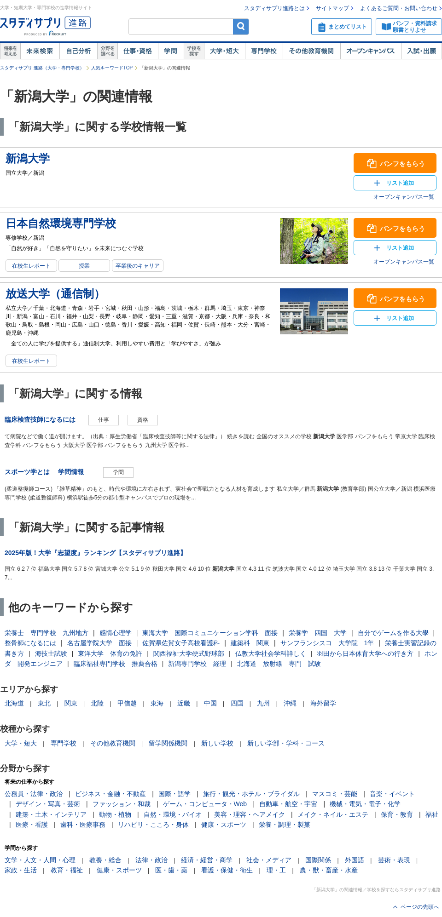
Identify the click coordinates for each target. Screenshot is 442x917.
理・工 (276, 870)
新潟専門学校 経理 (197, 663)
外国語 (354, 860)
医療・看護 (32, 824)
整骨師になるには (30, 643)
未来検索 (39, 51)
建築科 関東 (250, 643)
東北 (44, 703)
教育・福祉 (67, 870)
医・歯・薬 (171, 870)
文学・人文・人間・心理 (40, 860)
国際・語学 (174, 793)
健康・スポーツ (223, 824)
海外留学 (323, 703)
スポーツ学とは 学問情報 (47, 472)
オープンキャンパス (370, 51)
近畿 (183, 703)
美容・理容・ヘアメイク (249, 814)
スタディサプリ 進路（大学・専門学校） (42, 67)
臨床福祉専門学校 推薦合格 (115, 663)
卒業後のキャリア (138, 266)
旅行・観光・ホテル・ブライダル (251, 793)
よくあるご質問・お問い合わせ (398, 8)
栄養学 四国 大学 (318, 632)
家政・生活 (21, 870)
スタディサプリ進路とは (274, 8)
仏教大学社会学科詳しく (270, 653)
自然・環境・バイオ (173, 814)
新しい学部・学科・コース (286, 743)
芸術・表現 (394, 860)
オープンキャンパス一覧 (403, 197)
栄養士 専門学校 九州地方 (46, 632)
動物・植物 (115, 814)
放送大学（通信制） (55, 293)
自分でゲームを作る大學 (393, 632)
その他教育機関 (311, 51)
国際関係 (318, 860)
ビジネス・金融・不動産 (110, 793)
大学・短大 (224, 51)
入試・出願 (421, 51)
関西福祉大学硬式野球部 (188, 653)
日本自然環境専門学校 (61, 223)
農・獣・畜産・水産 (329, 870)
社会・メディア (268, 860)
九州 (263, 703)
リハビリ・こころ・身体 (153, 824)
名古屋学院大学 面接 (99, 643)
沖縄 (290, 703)
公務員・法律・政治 (34, 793)
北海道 (14, 703)
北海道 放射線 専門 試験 (279, 663)
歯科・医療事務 (82, 824)
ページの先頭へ (420, 907)
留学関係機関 (168, 743)
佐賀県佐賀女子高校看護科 (181, 643)
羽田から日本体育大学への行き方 (365, 653)
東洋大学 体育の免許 (110, 653)
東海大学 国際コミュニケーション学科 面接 (210, 632)
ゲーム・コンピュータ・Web (205, 804)
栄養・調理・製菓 (284, 824)
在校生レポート (31, 266)
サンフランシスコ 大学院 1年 (327, 643)
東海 (157, 703)
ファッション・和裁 (122, 804)
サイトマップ (332, 8)
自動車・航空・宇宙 (288, 804)
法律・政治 (151, 860)
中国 (210, 703)
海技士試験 (51, 653)
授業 (84, 266)
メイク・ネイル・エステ (332, 814)
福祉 (431, 814)
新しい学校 (217, 743)
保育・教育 (397, 814)
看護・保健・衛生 (227, 870)
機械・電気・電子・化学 (365, 804)
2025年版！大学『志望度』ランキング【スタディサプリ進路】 (95, 552)
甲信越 (127, 703)
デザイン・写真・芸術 (48, 804)
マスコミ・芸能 (334, 793)
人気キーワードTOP (112, 67)
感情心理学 (115, 632)
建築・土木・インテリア (51, 814)
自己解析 (78, 51)
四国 (237, 703)
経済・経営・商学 (207, 860)
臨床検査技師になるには (40, 419)
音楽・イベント (392, 793)
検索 (241, 26)
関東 (70, 703)
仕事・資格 (137, 51)
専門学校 (264, 51)
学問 (171, 51)
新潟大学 (28, 158)
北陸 (97, 703)
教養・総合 (105, 860)
